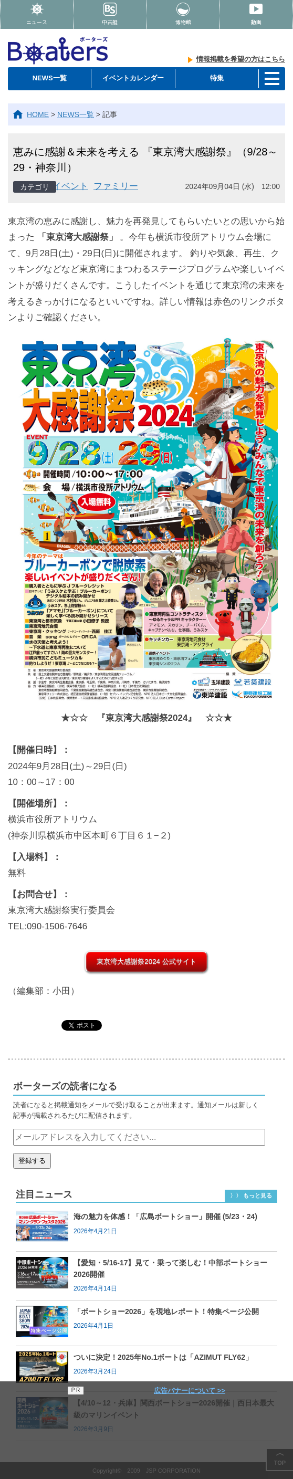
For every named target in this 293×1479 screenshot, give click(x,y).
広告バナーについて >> (189, 1390)
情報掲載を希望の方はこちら (240, 59)
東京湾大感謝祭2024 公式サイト (146, 962)
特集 (217, 78)
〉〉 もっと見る (251, 1195)
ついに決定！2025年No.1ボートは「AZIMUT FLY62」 (163, 1357)
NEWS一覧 (50, 78)
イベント (70, 186)
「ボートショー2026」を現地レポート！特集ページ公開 (166, 1311)
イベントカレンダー (133, 78)
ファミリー (115, 186)
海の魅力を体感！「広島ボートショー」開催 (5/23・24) (165, 1216)
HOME (38, 114)
